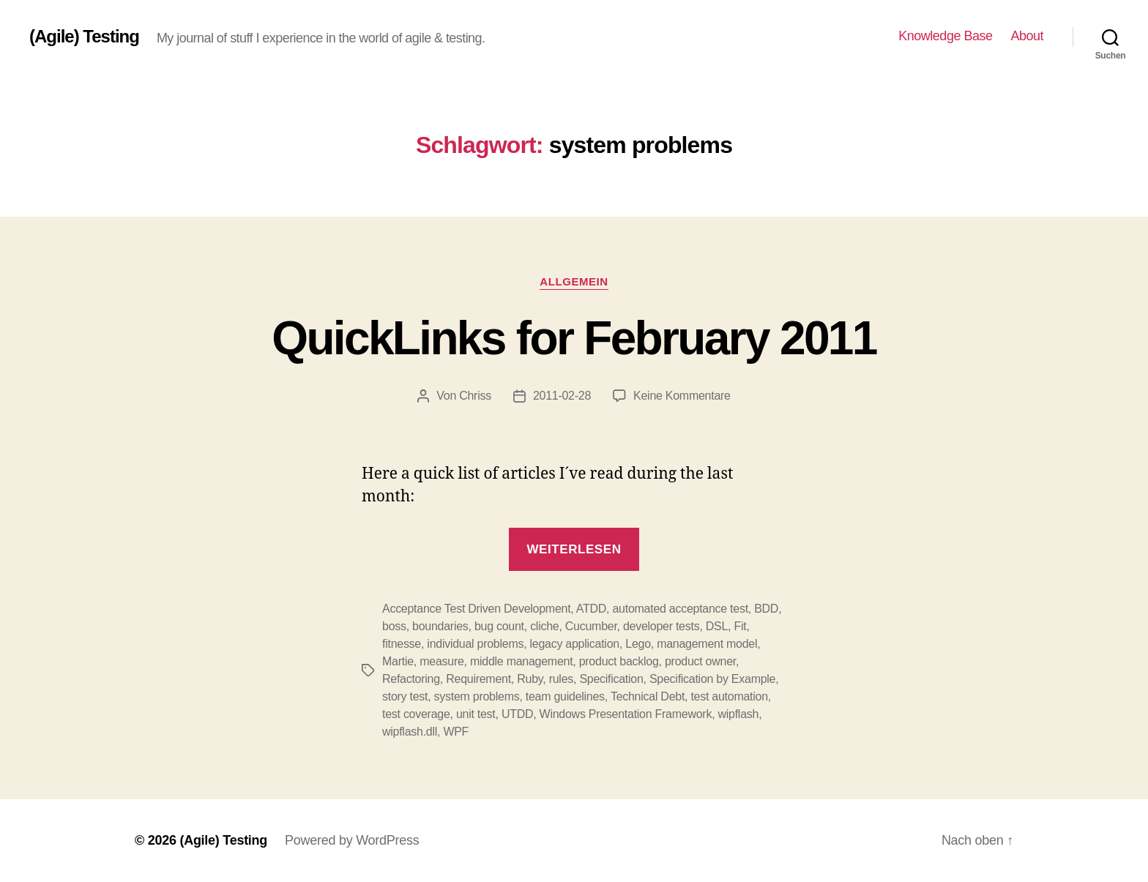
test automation (728, 696)
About (1026, 36)
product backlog (619, 661)
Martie (398, 661)
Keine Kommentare (682, 395)
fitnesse (401, 644)
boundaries (440, 626)
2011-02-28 (562, 395)
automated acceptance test (680, 608)
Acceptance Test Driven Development (476, 608)
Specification (611, 679)
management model (707, 644)
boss (394, 626)
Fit (740, 626)
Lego (638, 644)
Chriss (475, 395)
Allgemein (574, 281)
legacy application (574, 644)
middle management (521, 661)
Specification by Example (712, 679)
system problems (477, 696)
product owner (700, 661)
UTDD (517, 714)
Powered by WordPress (352, 840)
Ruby (530, 679)
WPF (456, 731)
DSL (717, 626)
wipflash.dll (409, 731)
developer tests (661, 626)
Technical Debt (648, 696)
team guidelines (565, 696)
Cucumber (591, 626)
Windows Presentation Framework (626, 714)
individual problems (475, 644)
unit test (476, 714)
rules (561, 679)
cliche (544, 626)
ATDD (591, 608)
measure (441, 661)
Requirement (478, 679)
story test (405, 696)
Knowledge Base (945, 36)
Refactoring (411, 679)
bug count (499, 626)
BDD (766, 608)
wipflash (738, 714)
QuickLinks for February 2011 (574, 338)
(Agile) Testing (84, 36)
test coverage (416, 714)
